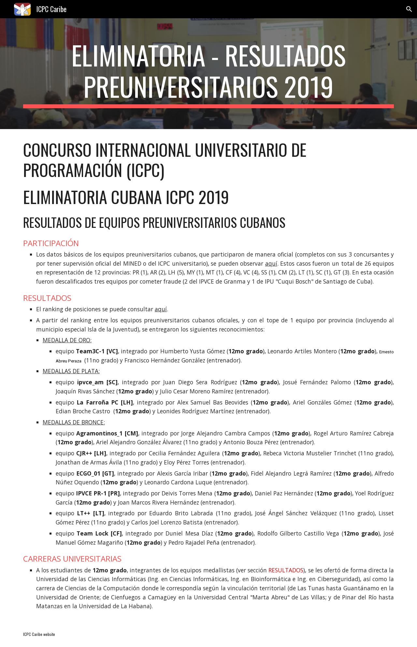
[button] (409, 9)
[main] (208, 74)
